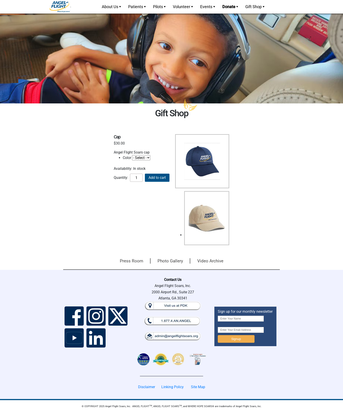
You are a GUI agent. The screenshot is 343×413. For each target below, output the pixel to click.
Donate (230, 7)
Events (208, 7)
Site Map (198, 387)
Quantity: (121, 177)
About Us (112, 7)
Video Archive (210, 261)
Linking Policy (172, 387)
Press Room (131, 261)
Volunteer (183, 7)
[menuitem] (111, 7)
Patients (137, 7)
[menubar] (183, 7)
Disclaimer (146, 387)
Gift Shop (255, 7)
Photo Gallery (170, 261)
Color (127, 158)
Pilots (160, 7)
